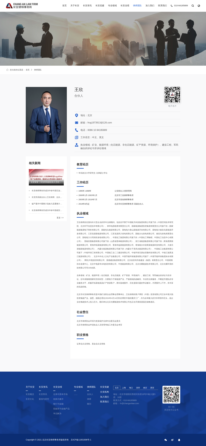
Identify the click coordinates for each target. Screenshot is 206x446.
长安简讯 (43, 394)
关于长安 (74, 6)
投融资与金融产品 (61, 408)
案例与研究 (44, 399)
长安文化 (30, 399)
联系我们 (162, 6)
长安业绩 (125, 6)
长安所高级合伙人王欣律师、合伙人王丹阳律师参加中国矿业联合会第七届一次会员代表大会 (48, 197)
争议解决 (57, 413)
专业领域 (112, 6)
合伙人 (90, 394)
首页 (64, 6)
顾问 (89, 404)
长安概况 (30, 394)
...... (55, 418)
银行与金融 (58, 404)
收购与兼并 (58, 399)
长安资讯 (87, 6)
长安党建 (100, 6)
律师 (89, 399)
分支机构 (104, 392)
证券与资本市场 (60, 394)
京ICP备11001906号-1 (81, 440)
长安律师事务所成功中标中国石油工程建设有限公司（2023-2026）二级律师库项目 (48, 191)
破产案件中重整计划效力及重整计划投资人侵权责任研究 (48, 204)
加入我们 (150, 6)
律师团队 (137, 6)
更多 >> (60, 218)
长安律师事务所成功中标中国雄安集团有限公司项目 (48, 210)
